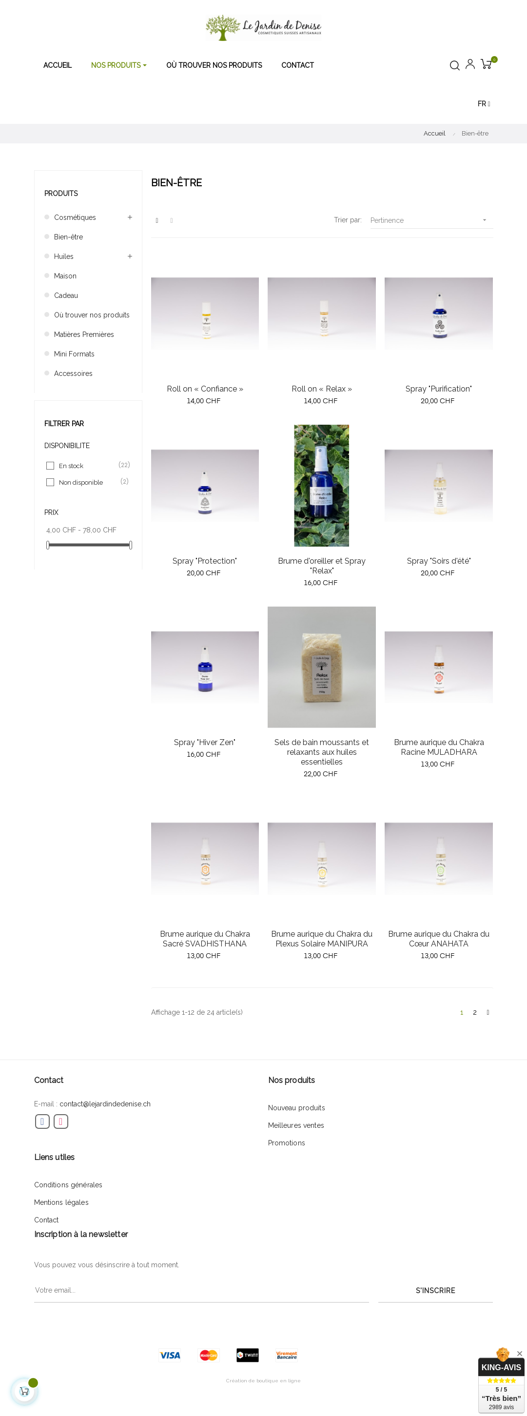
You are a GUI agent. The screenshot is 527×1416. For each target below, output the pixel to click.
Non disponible (88, 482)
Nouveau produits (296, 1108)
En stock (88, 465)
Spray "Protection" (205, 561)
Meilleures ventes (296, 1125)
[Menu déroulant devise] (484, 104)
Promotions (286, 1143)
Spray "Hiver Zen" (204, 742)
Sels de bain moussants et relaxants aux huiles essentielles (321, 752)
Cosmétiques (75, 217)
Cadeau (66, 295)
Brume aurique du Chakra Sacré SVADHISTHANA (205, 938)
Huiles (64, 256)
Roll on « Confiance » (205, 388)
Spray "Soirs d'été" (439, 561)
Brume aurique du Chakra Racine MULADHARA (439, 747)
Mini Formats (74, 354)
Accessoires (73, 373)
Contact (46, 1220)
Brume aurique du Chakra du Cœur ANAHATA (438, 938)
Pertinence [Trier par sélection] (432, 220)
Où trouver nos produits (92, 315)
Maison (65, 276)
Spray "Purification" (439, 388)
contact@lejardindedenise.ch (105, 1104)
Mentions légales (61, 1202)
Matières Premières (84, 334)
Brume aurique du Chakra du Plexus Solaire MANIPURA (321, 938)
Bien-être (68, 237)
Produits (61, 193)
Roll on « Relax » (322, 388)
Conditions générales (68, 1185)
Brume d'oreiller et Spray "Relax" (322, 565)
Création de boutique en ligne (263, 1380)
